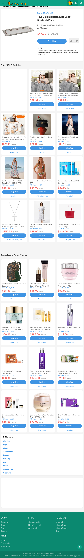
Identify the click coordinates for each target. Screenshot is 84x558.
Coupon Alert (60, 522)
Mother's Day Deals (34, 525)
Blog (2, 528)
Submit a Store (61, 525)
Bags (5, 444)
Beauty (6, 455)
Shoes (5, 448)
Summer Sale (32, 528)
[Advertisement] (14, 89)
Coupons (4, 531)
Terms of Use (5, 546)
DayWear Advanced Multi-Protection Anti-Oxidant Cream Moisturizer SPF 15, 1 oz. (12, 329)
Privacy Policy (5, 543)
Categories (4, 522)
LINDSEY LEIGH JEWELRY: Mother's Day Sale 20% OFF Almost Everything (14, 227)
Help (57, 531)
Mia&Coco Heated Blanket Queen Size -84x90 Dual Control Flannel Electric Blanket (41, 96)
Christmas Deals (33, 522)
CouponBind (41, 555)
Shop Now (51, 41)
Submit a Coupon (61, 528)
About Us (4, 540)
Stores (3, 525)
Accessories (8, 451)
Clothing (6, 441)
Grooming (7, 473)
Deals (72, 3)
